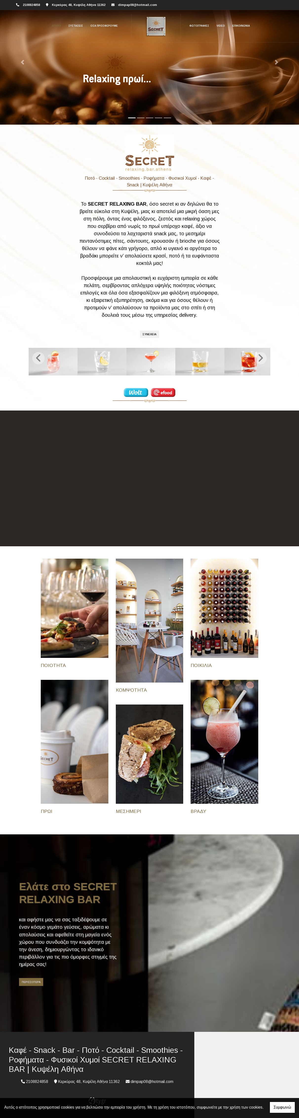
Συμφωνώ (282, 1107)
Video (221, 25)
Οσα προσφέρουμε (104, 25)
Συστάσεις (75, 25)
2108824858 (31, 5)
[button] (22, 62)
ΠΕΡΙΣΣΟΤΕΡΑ (31, 981)
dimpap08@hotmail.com (137, 5)
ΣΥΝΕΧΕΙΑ (149, 334)
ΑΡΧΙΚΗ (56, 25)
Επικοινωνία (241, 25)
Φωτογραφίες (199, 25)
